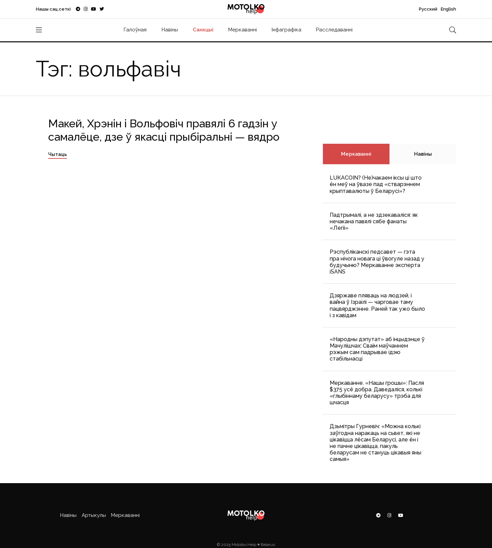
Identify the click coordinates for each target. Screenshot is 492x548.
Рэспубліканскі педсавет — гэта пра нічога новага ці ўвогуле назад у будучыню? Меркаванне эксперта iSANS (377, 262)
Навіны (170, 30)
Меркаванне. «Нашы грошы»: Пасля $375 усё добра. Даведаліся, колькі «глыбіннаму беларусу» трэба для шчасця (377, 393)
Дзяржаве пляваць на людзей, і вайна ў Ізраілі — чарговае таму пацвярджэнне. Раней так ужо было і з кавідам (377, 305)
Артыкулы (94, 515)
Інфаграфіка (286, 30)
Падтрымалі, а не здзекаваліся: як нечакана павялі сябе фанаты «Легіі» (374, 221)
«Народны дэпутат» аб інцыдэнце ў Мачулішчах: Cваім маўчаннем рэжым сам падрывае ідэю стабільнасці (377, 349)
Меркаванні (242, 30)
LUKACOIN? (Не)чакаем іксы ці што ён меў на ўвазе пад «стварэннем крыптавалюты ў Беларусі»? (376, 184)
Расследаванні (334, 30)
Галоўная (135, 30)
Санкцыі (203, 30)
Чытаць (57, 154)
